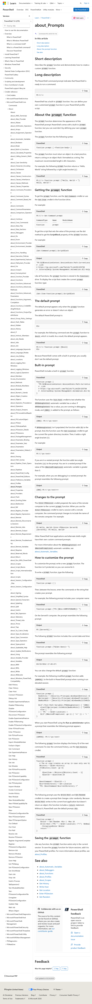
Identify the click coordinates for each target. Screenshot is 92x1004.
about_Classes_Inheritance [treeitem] (20, 179)
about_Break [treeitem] (15, 146)
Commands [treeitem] (13, 105)
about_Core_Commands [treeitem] (19, 222)
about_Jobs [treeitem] (15, 342)
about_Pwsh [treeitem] (15, 497)
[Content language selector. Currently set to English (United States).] (14, 989)
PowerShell (45, 18)
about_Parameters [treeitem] (17, 447)
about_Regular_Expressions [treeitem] (20, 514)
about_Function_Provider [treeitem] (20, 276)
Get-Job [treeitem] (11, 762)
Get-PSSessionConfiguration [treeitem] (19, 779)
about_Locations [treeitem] (17, 359)
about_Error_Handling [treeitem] (18, 252)
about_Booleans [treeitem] (16, 142)
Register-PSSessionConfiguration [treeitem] (17, 845)
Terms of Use (7, 998)
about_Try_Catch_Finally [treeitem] (19, 630)
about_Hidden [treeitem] (16, 325)
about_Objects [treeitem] (16, 399)
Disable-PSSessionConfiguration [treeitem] (17, 710)
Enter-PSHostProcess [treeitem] (16, 728)
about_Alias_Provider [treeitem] (18, 119)
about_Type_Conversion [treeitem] (19, 637)
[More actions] (88, 18)
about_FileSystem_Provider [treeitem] (20, 263)
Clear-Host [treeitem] (13, 691)
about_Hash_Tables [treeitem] (17, 322)
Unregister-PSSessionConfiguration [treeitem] (17, 899)
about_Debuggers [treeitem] (17, 232)
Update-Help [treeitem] (13, 904)
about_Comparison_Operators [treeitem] (21, 214)
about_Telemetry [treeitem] (17, 617)
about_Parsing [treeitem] (16, 456)
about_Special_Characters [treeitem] (20, 600)
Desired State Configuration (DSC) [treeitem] (17, 71)
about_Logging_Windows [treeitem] (20, 369)
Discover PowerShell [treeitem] (14, 51)
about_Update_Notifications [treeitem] (21, 651)
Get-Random (44, 897)
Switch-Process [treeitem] (14, 881)
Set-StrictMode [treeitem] (14, 871)
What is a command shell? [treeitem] (16, 44)
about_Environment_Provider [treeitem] (21, 243)
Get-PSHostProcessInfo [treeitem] (17, 769)
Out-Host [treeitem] (12, 827)
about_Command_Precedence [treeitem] (21, 191)
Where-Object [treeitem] (14, 911)
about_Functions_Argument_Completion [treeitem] (21, 301)
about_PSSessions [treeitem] (17, 433)
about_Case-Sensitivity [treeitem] (19, 162)
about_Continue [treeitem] (16, 219)
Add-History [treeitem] (13, 684)
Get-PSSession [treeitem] (14, 773)
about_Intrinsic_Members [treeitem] (20, 335)
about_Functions (46, 873)
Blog (32, 995)
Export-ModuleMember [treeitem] (17, 742)
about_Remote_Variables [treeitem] (19, 546)
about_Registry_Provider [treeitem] (19, 510)
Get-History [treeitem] (13, 759)
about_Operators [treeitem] (17, 406)
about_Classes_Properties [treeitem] (20, 186)
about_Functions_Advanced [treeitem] (21, 283)
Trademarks (19, 998)
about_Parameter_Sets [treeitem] (19, 443)
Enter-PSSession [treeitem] (15, 732)
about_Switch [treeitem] (15, 610)
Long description (43, 46)
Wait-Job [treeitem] (12, 907)
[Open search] (80, 3)
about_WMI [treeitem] (15, 664)
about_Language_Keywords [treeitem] (21, 349)
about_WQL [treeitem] (15, 668)
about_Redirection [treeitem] (17, 504)
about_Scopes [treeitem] (16, 564)
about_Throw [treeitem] (15, 624)
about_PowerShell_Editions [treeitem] (20, 476)
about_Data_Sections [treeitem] (18, 229)
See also (40, 52)
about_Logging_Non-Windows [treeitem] (18, 364)
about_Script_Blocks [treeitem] (18, 567)
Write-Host (44, 887)
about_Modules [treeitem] (16, 389)
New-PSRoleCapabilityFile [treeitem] (18, 803)
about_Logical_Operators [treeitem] (20, 372)
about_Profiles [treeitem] (16, 483)
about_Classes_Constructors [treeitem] (21, 176)
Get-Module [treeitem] (13, 766)
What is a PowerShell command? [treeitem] (19, 47)
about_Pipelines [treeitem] (16, 469)
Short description (43, 43)
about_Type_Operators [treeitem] (19, 641)
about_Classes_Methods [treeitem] (19, 183)
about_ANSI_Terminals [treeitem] (19, 116)
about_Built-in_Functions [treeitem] (20, 149)
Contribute (43, 995)
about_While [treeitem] (15, 671)
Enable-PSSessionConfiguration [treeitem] (20, 725)
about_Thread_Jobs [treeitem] (18, 620)
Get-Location (44, 890)
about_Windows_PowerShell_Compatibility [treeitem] (21, 679)
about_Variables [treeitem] (16, 661)
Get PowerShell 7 (81, 9)
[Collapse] (29, 16)
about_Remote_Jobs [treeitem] (18, 527)
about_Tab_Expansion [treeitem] (18, 613)
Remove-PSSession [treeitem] (16, 857)
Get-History (44, 883)
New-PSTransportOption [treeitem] (18, 820)
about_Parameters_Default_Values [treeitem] (21, 451)
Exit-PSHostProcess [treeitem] (16, 735)
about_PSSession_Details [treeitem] (20, 430)
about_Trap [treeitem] (15, 627)
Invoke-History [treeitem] (14, 793)
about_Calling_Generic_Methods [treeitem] (21, 157)
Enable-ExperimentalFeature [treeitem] (19, 718)
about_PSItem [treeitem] (16, 423)
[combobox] (18, 21)
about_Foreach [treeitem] (16, 270)
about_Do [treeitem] (14, 236)
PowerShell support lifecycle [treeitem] (15, 88)
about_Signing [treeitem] (16, 593)
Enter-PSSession (46, 893)
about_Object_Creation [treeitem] (19, 396)
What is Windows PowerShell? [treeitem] (18, 40)
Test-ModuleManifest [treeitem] (16, 888)
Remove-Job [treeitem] (13, 850)
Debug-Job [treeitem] (13, 698)
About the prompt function (47, 49)
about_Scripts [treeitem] (16, 577)
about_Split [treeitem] (15, 606)
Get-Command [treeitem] (14, 749)
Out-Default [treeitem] (13, 823)
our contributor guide (46, 929)
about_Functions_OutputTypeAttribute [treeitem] (21, 313)
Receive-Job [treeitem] (13, 834)
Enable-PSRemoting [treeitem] (16, 721)
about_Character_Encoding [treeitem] (20, 166)
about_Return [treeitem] (15, 557)
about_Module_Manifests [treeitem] (20, 386)
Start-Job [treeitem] (12, 874)
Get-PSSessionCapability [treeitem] (18, 776)
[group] (62, 266)
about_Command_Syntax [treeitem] (20, 196)
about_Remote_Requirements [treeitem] (21, 535)
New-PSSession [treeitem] (14, 807)
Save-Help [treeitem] (12, 860)
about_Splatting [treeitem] (16, 603)
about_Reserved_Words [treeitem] (19, 553)
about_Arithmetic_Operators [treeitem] (21, 126)
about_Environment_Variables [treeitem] (21, 247)
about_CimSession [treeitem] (17, 169)
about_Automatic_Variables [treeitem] (20, 139)
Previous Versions (21, 995)
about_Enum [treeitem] (15, 239)
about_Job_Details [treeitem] (17, 339)
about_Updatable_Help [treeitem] (19, 647)
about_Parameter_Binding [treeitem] (20, 440)
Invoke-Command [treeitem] (15, 790)
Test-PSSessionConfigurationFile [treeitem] (19, 892)
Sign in (86, 3)
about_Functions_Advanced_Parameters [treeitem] (21, 294)
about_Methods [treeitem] (16, 382)
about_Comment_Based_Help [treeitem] (21, 201)
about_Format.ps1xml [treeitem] (18, 273)
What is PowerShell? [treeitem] (14, 37)
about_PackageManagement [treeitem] (21, 436)
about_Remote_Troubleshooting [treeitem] (21, 541)
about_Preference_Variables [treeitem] (21, 480)
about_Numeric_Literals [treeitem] (19, 392)
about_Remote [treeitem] (16, 517)
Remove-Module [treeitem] (15, 854)
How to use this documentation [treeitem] (16, 30)
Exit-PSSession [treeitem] (14, 739)
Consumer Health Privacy (69, 995)
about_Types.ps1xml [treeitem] (18, 644)
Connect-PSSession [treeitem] (16, 695)
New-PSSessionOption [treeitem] (17, 816)
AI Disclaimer (7, 995)
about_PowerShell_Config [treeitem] (20, 473)
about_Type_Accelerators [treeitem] (20, 634)
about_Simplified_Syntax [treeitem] (19, 596)
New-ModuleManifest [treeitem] (17, 800)
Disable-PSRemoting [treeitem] (16, 705)
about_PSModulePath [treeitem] (18, 426)
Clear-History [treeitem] (13, 688)
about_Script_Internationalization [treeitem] (21, 572)
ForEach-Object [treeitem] (14, 745)
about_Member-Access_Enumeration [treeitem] (18, 377)
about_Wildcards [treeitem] (17, 675)
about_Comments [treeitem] (17, 206)
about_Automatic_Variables (46, 551)
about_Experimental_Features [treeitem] (21, 259)
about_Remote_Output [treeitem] (19, 530)
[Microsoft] (4, 3)
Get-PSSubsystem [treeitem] (15, 783)
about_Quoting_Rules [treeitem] (18, 500)
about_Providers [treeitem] (16, 493)
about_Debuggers (46, 870)
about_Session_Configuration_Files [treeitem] (21, 581)
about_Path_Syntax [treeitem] (18, 460)
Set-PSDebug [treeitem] (14, 864)
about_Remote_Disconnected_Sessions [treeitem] (21, 522)
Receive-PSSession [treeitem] (15, 837)
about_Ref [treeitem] (14, 507)
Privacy (52, 995)
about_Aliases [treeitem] (15, 122)
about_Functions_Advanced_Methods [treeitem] (21, 288)
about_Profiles (41, 854)
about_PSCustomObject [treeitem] (19, 419)
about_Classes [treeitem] (16, 173)
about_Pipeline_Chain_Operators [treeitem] (21, 464)
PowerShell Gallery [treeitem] (11, 74)
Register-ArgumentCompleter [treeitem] (19, 840)
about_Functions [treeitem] (17, 280)
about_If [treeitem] (14, 332)
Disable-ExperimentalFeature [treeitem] (19, 701)
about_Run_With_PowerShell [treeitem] (21, 560)
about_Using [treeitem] (15, 654)
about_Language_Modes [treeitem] (20, 352)
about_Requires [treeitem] (16, 550)
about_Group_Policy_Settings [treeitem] (21, 318)
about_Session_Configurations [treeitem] (21, 588)
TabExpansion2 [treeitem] (14, 884)
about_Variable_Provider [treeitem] (19, 658)
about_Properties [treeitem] (17, 490)
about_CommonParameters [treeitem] (21, 209)
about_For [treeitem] (14, 266)
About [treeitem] (13, 112)
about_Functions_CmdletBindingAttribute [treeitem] (21, 307)
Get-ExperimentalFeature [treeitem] (18, 752)
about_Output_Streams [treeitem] (19, 410)
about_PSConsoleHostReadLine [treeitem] (21, 414)
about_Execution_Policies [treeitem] (20, 256)
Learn (37, 18)
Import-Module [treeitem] (14, 786)
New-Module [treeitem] (13, 796)
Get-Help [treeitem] (12, 756)
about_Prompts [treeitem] (16, 486)
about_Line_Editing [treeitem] (17, 356)
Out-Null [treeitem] (12, 830)
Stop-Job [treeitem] (12, 877)
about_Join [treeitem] (14, 346)
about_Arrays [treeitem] (15, 129)
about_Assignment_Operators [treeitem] (21, 134)
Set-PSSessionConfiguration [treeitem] (19, 867)
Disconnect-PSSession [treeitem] (17, 715)
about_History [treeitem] (16, 329)
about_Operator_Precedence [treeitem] (21, 403)
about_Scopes (45, 880)
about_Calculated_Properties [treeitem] (21, 153)
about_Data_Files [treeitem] (17, 226)
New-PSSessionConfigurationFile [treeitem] (19, 811)
